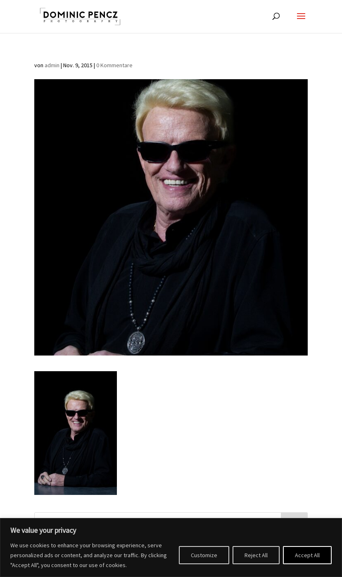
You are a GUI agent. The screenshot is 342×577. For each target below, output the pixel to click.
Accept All (307, 555)
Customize (204, 555)
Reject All (256, 555)
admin (52, 65)
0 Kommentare (114, 65)
